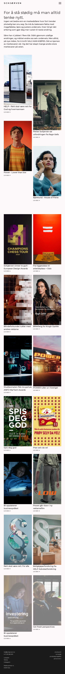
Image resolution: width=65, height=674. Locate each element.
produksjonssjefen (55, 656)
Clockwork (58, 652)
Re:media (58, 654)
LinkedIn (6, 658)
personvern (57, 658)
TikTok (6, 660)
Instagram (7, 662)
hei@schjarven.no (9, 652)
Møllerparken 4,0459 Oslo (9, 667)
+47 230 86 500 (8, 654)
